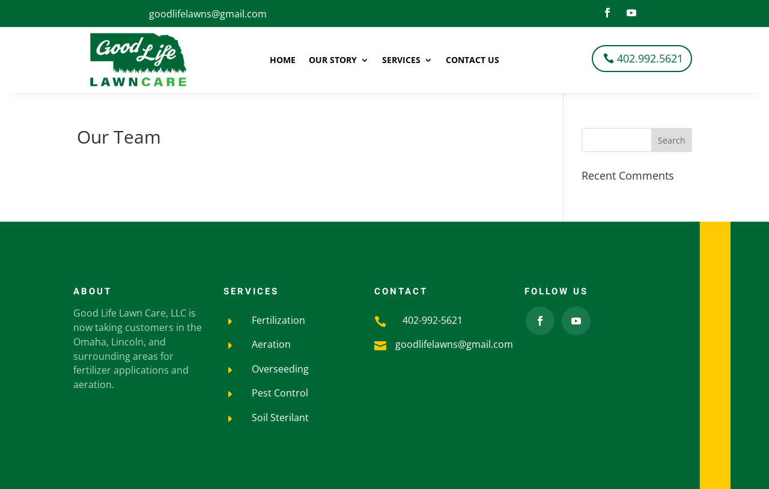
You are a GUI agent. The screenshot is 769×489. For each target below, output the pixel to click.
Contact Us (472, 60)
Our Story (333, 60)
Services (401, 60)
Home (283, 60)
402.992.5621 (650, 58)
